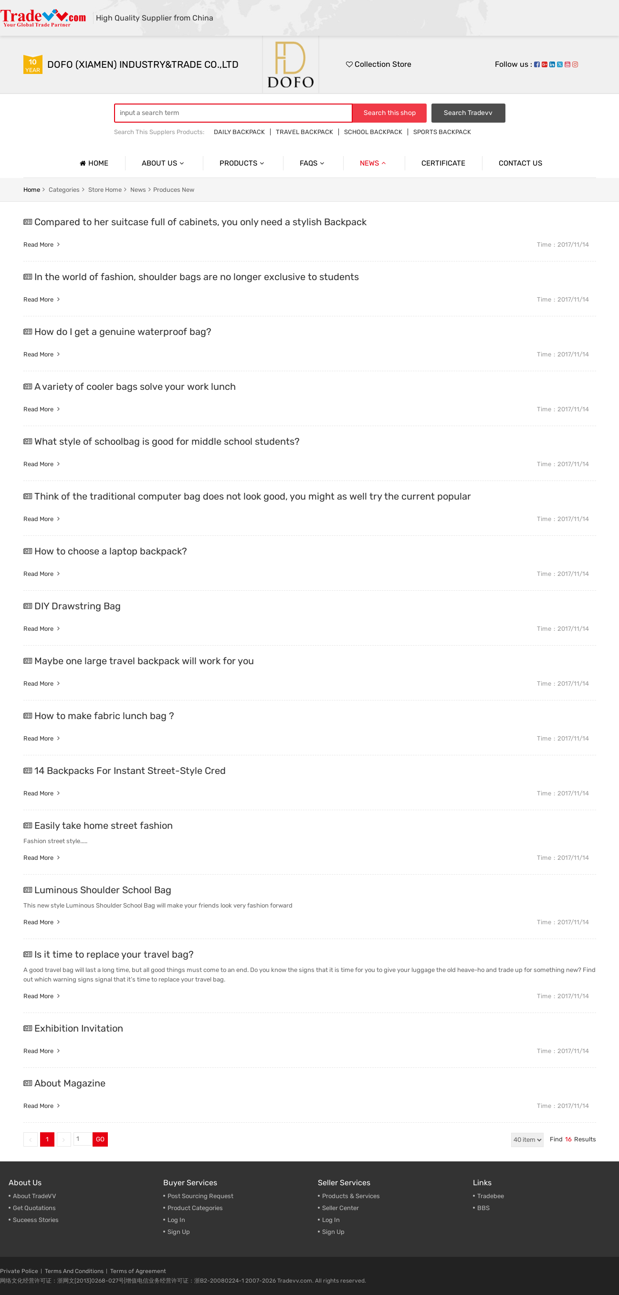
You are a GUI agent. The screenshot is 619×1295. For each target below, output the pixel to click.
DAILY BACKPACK (239, 132)
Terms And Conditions (74, 1271)
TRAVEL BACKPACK (304, 132)
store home (105, 189)
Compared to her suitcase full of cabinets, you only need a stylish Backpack (200, 222)
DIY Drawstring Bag (77, 606)
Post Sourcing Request (200, 1196)
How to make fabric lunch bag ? (104, 715)
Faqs (313, 163)
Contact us (520, 163)
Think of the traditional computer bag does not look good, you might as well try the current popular (252, 496)
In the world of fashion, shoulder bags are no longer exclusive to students (196, 276)
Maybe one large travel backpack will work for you (144, 661)
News (374, 163)
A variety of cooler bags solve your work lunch (135, 386)
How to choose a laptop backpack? (110, 551)
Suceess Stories (36, 1219)
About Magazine (69, 1083)
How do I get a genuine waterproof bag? (122, 331)
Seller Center (340, 1207)
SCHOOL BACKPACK (373, 132)
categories (64, 189)
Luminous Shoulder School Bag (102, 890)
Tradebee (490, 1196)
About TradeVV (34, 1196)
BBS (483, 1207)
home (31, 189)
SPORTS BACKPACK (442, 132)
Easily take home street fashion (103, 825)
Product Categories (195, 1207)
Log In (176, 1219)
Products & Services (351, 1196)
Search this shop (390, 113)
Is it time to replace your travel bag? (114, 954)
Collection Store (378, 64)
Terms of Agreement (138, 1271)
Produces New (173, 189)
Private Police (19, 1271)
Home (92, 163)
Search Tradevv (468, 113)
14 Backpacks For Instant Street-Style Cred (130, 770)
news (138, 189)
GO (100, 1139)
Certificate (443, 163)
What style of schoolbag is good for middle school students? (167, 441)
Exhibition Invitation (78, 1028)
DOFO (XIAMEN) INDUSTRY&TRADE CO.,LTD (143, 64)
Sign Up (333, 1231)
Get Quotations (34, 1207)
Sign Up (179, 1231)
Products (243, 163)
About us (164, 163)
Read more (42, 244)
